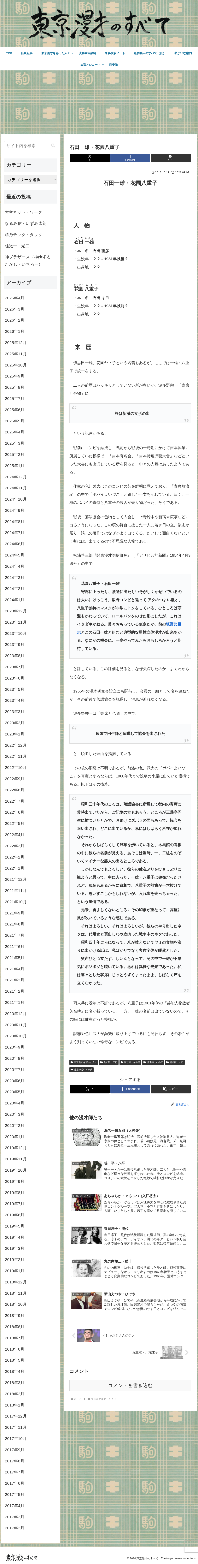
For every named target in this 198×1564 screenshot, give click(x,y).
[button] (171, 158)
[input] (30, 145)
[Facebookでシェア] (130, 158)
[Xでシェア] (90, 158)
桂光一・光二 (17, 246)
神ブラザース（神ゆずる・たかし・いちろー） (30, 260)
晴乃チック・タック (24, 234)
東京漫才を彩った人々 (84, 1062)
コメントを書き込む (130, 1385)
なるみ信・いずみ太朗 (26, 223)
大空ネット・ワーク (23, 212)
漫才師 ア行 (109, 1062)
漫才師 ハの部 (153, 1062)
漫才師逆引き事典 (81, 1069)
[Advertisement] (99, 102)
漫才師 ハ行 (174, 1062)
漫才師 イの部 (130, 1062)
